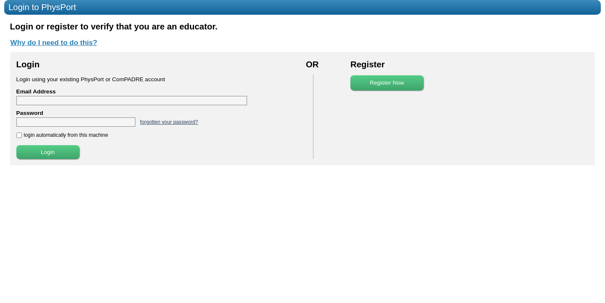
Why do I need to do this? (54, 43)
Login (48, 152)
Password (29, 113)
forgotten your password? (169, 122)
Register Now (387, 83)
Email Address (36, 91)
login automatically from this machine (66, 135)
